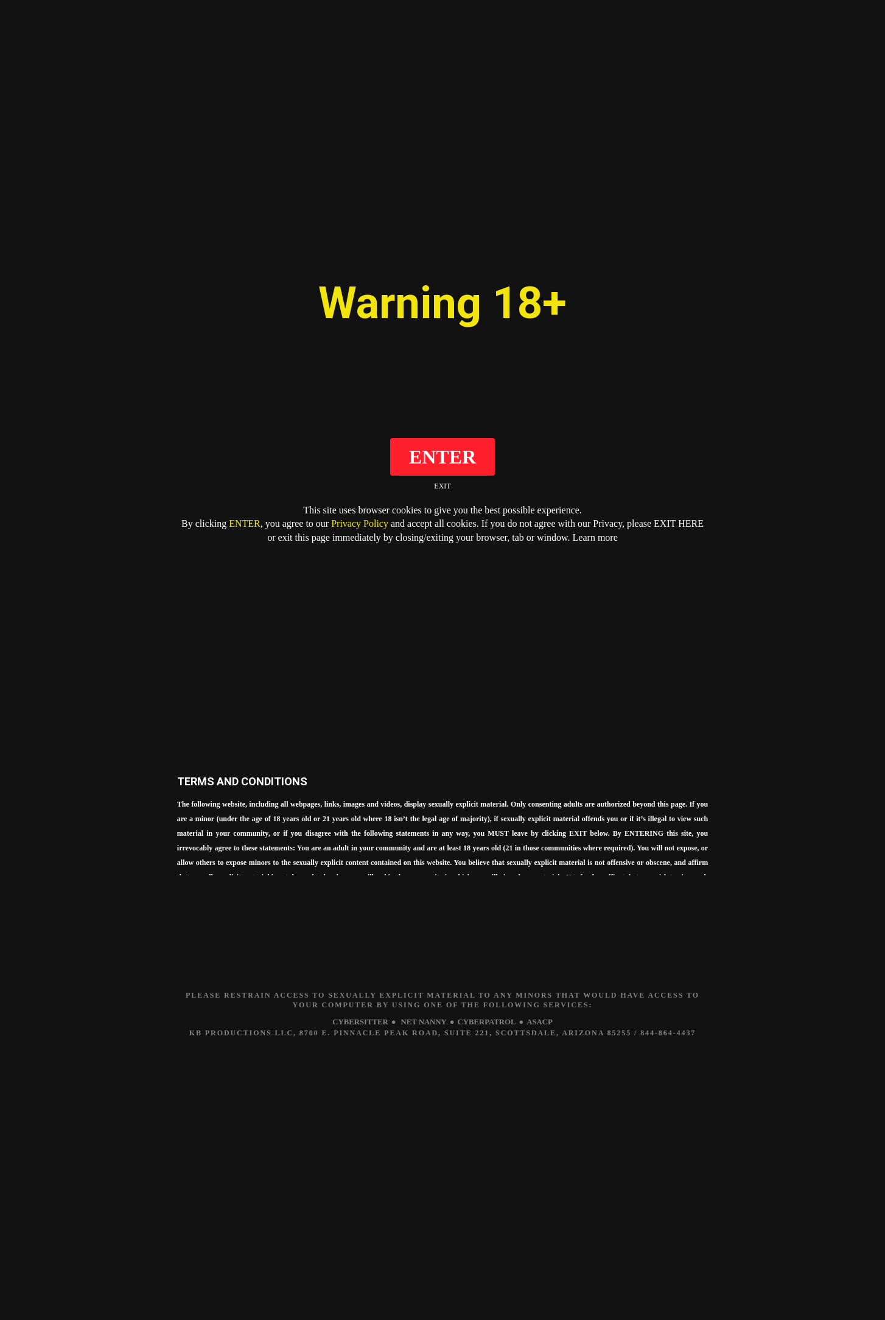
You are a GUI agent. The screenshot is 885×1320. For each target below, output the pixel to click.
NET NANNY (422, 1022)
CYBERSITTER (353, 1022)
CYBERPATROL (490, 1022)
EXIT (442, 486)
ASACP (548, 1022)
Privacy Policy (359, 523)
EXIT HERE (679, 523)
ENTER (245, 523)
